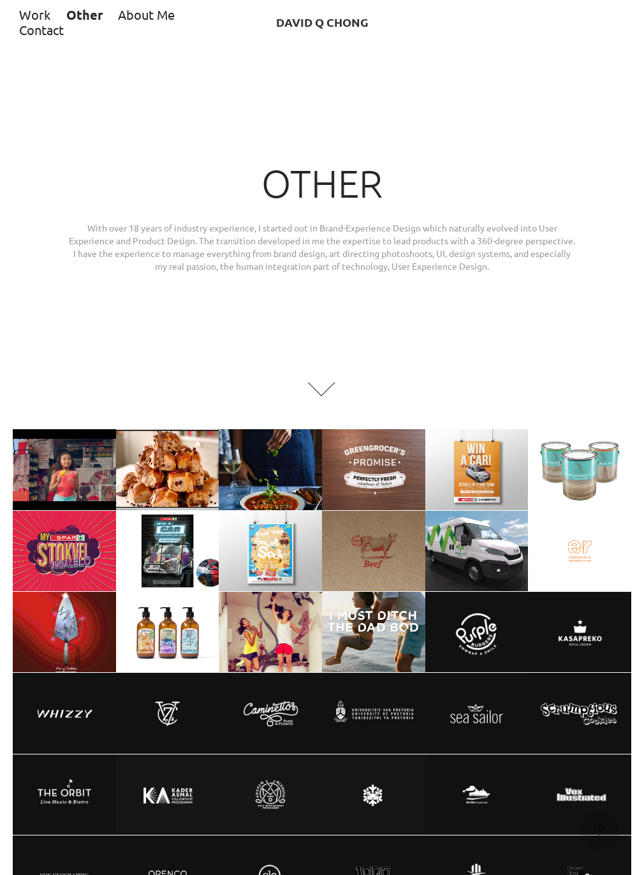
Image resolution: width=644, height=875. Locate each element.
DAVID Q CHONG (322, 22)
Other (84, 14)
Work (34, 14)
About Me (146, 14)
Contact (41, 30)
